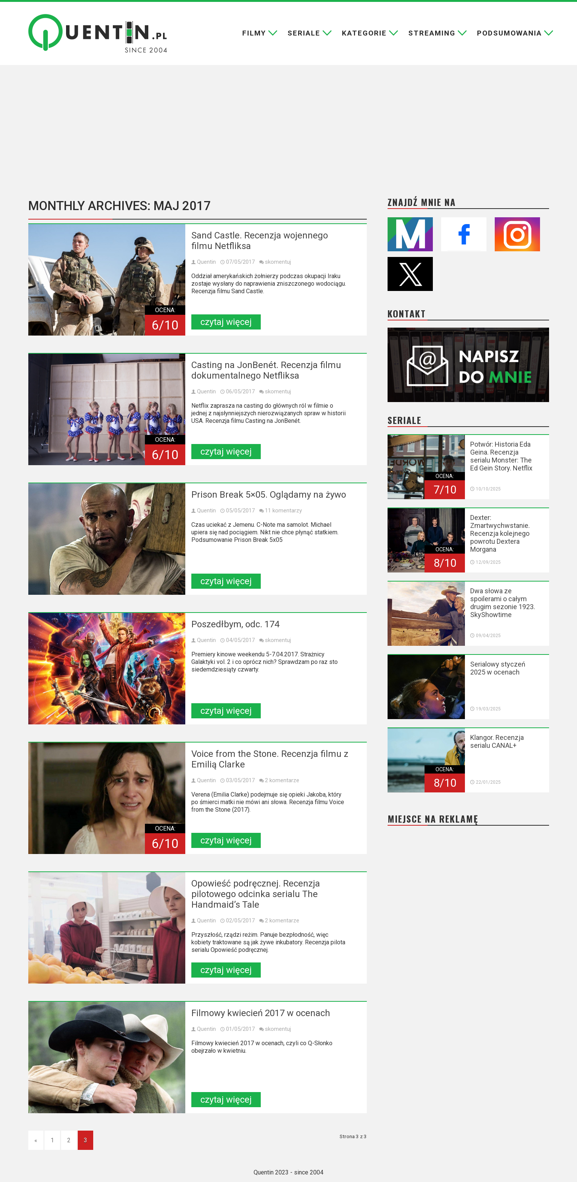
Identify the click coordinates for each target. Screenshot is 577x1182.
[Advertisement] (288, 131)
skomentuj (278, 261)
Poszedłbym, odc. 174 (235, 624)
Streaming (431, 33)
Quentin (206, 261)
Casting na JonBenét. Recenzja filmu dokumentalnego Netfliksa (266, 370)
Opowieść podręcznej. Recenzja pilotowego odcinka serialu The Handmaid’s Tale (255, 894)
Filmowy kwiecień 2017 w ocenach (260, 1013)
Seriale (304, 33)
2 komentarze (282, 780)
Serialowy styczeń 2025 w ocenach (497, 668)
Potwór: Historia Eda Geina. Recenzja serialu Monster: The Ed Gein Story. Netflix (501, 456)
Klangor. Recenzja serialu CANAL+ (497, 741)
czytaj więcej (226, 322)
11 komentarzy (283, 510)
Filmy (254, 33)
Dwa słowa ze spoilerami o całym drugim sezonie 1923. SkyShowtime (502, 603)
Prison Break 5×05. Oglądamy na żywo (268, 494)
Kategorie (364, 33)
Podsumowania (509, 33)
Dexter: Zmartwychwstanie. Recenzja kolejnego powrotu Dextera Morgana (500, 533)
